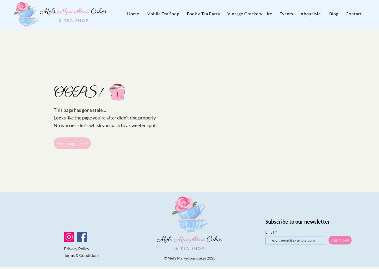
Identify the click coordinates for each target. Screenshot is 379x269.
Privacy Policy (76, 248)
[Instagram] (69, 237)
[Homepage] (72, 143)
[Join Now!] (340, 240)
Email (270, 232)
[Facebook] (82, 237)
